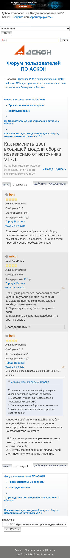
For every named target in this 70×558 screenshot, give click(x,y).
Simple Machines (44, 554)
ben (12, 194)
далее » (61, 169)
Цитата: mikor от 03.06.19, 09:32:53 (30, 382)
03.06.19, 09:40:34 (15, 366)
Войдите (18, 17)
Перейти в (8, 519)
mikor (13, 256)
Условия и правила (34, 550)
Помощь (19, 550)
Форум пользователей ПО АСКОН (34, 66)
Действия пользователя (50, 184)
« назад (48, 169)
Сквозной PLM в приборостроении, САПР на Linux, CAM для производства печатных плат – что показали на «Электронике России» (35, 83)
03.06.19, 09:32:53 (15, 287)
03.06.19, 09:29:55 (15, 225)
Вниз (6, 184)
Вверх (7, 466)
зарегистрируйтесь (41, 17)
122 (26, 279)
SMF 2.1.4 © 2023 (26, 554)
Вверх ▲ (50, 550)
